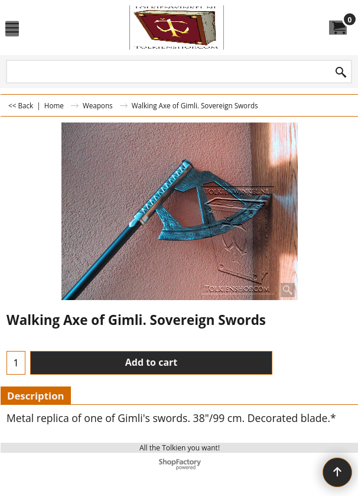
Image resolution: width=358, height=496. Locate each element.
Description (35, 395)
